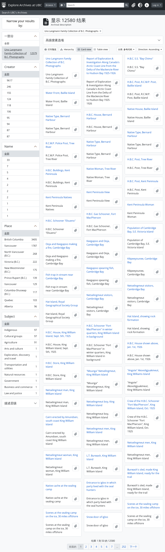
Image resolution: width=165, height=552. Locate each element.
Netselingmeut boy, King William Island (100, 403)
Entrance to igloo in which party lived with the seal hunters (101, 486)
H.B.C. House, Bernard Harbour (99, 116)
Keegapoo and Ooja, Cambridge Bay (98, 242)
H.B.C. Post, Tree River (140, 159)
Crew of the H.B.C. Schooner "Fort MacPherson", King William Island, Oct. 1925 (143, 404)
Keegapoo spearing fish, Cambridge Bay (100, 269)
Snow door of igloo (97, 517)
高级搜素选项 (55, 40)
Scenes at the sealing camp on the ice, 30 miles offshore (143, 505)
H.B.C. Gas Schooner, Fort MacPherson (101, 215)
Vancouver (20, 246)
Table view (101, 49)
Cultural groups (20, 336)
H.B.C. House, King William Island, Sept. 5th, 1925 (61, 334)
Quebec (20, 300)
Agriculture (20, 343)
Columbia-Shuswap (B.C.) (20, 292)
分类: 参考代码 (125, 49)
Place (8, 226)
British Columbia (20, 240)
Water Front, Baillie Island (60, 93)
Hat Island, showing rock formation (141, 318)
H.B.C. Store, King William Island (60, 364)
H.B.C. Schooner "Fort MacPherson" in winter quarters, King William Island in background (103, 331)
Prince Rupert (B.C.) (20, 278)
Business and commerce (20, 387)
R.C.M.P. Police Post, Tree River (60, 145)
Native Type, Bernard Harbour (58, 118)
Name (8, 146)
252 (124, 546)
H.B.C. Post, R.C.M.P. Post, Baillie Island (141, 83)
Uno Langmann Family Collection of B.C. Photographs (20, 53)
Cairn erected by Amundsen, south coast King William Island (62, 420)
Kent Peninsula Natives (59, 197)
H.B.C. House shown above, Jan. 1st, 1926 (142, 345)
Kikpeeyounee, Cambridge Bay (142, 260)
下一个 (133, 546)
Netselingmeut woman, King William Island (62, 456)
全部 (6, 43)
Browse (50, 5)
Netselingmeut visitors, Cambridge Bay (140, 287)
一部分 (9, 36)
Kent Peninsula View (98, 192)
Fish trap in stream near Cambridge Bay (59, 276)
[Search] (95, 5)
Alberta (20, 307)
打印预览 (50, 49)
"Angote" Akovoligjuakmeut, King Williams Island (143, 372)
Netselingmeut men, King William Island (101, 430)
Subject (9, 316)
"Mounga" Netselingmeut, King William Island (101, 372)
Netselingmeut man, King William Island (60, 391)
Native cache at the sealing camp (61, 487)
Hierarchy (67, 49)
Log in (156, 5)
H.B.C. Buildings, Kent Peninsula (58, 172)
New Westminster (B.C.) (20, 269)
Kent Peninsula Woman (140, 204)
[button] (133, 5)
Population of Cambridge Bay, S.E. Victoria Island (141, 229)
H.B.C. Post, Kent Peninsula (142, 181)
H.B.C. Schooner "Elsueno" (61, 220)
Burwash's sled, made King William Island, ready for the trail (143, 473)
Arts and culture (20, 349)
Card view (84, 49)
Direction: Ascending (149, 49)
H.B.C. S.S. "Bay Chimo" (140, 58)
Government (20, 381)
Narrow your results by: (21, 23)
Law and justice (20, 393)
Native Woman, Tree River (101, 168)
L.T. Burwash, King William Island (101, 457)
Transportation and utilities (20, 366)
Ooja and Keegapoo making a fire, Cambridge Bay (61, 245)
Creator (9, 67)
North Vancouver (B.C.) (20, 253)
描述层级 (10, 403)
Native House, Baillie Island (142, 109)
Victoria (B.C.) (20, 262)
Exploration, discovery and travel (20, 356)
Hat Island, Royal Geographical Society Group (62, 303)
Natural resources (20, 375)
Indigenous (20, 330)
